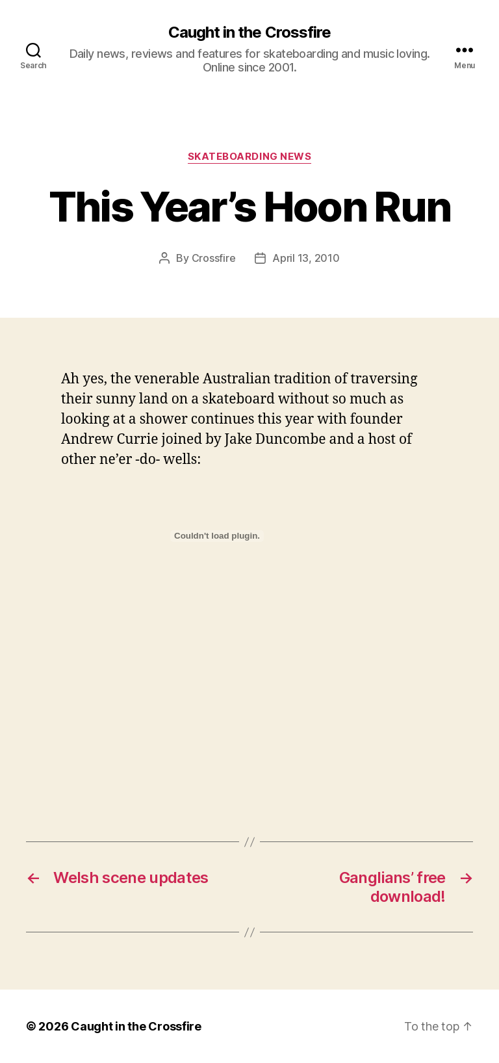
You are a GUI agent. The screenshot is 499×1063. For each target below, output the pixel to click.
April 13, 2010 (305, 257)
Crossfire (214, 257)
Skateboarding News (250, 156)
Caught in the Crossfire (249, 32)
